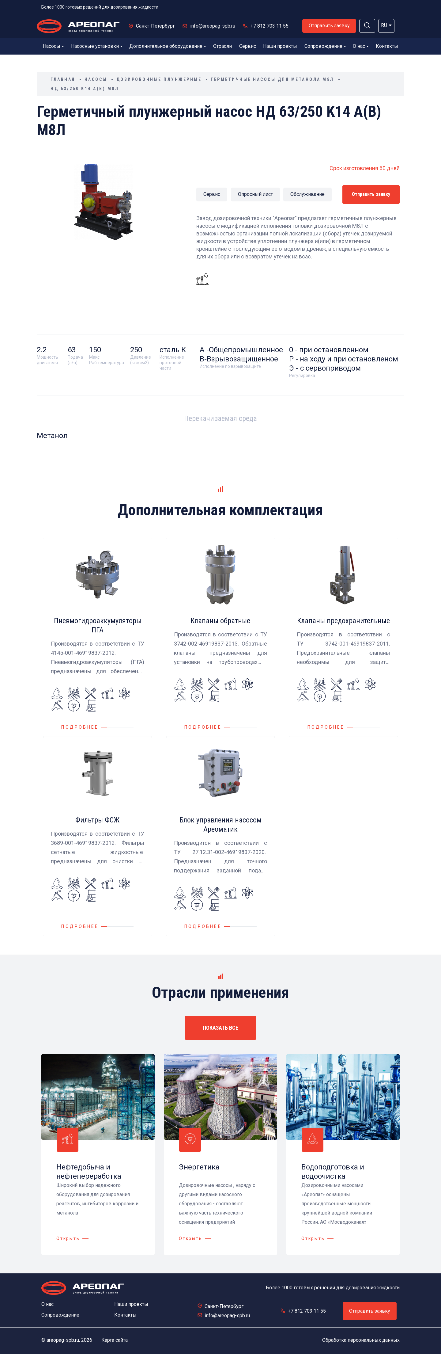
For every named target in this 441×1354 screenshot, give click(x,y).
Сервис (247, 46)
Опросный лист (255, 194)
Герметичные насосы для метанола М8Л (272, 79)
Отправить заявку (329, 26)
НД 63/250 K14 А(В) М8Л (85, 88)
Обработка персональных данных (361, 1340)
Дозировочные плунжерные (159, 79)
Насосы (53, 46)
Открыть (68, 1238)
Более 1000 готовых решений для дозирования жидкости (99, 7)
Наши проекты (280, 46)
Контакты (387, 46)
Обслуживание (307, 194)
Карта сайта (114, 1340)
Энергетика (199, 1167)
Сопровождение (325, 46)
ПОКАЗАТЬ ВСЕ (220, 1027)
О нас (360, 46)
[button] (367, 26)
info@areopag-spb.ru (212, 26)
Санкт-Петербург (155, 26)
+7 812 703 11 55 (269, 26)
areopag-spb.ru (63, 1340)
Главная (63, 79)
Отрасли (222, 46)
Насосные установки (96, 46)
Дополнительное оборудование (167, 46)
